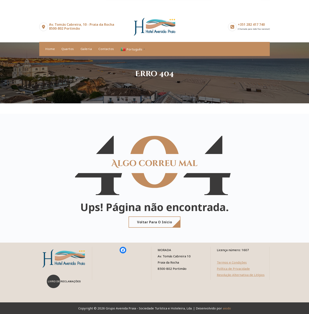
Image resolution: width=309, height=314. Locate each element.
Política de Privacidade (233, 268)
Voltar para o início (154, 222)
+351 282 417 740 (251, 24)
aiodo (227, 308)
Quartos (67, 49)
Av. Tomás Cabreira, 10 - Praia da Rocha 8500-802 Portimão (81, 26)
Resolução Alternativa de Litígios (241, 275)
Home (50, 49)
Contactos (106, 49)
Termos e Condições (232, 262)
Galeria (86, 49)
